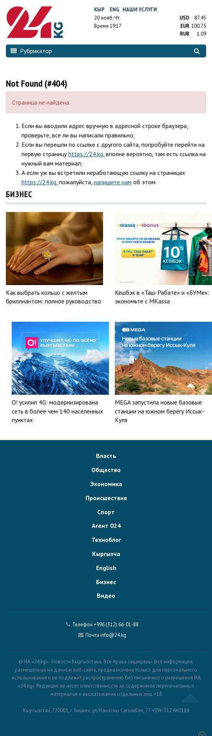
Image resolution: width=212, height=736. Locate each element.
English (106, 568)
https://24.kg (85, 154)
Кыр (99, 9)
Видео (106, 595)
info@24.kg (113, 635)
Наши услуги (140, 9)
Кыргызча (106, 554)
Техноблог (106, 540)
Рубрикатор (31, 51)
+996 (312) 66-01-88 (116, 624)
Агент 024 (106, 525)
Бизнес (106, 582)
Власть (106, 456)
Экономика (106, 484)
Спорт (106, 512)
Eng (114, 9)
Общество (106, 470)
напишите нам (113, 182)
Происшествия (106, 498)
